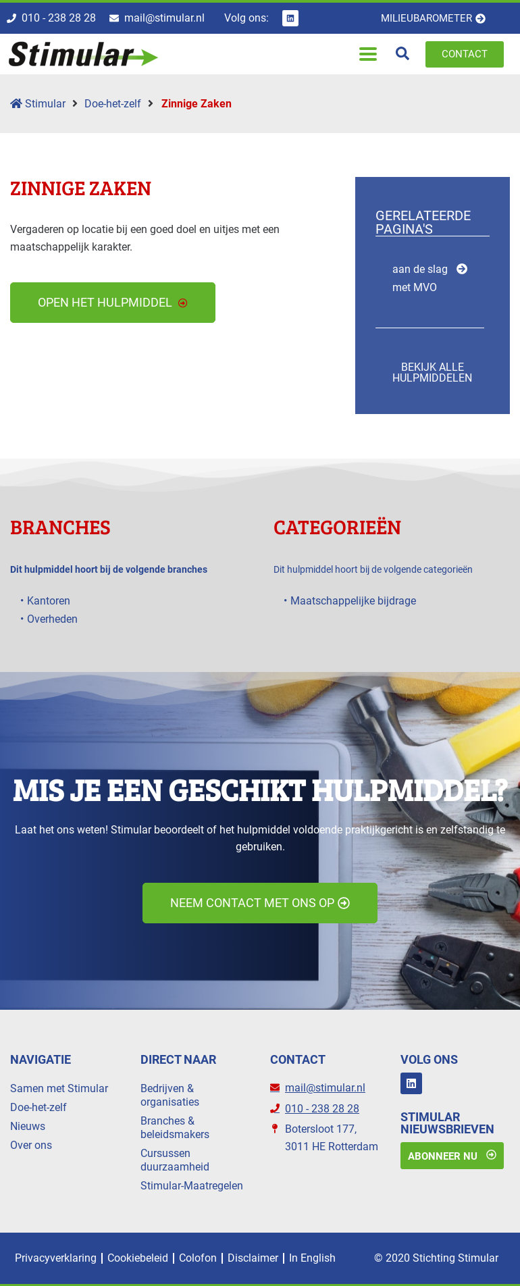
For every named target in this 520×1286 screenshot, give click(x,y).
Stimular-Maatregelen (191, 1185)
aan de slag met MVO (420, 278)
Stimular (38, 103)
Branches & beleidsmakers (174, 1127)
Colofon (198, 1258)
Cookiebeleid (137, 1258)
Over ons (31, 1145)
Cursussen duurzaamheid (174, 1160)
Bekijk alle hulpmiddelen (432, 372)
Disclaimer (253, 1258)
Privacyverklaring (56, 1258)
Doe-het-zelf (112, 103)
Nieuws (27, 1126)
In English (312, 1258)
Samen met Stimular (59, 1088)
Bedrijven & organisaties (169, 1095)
